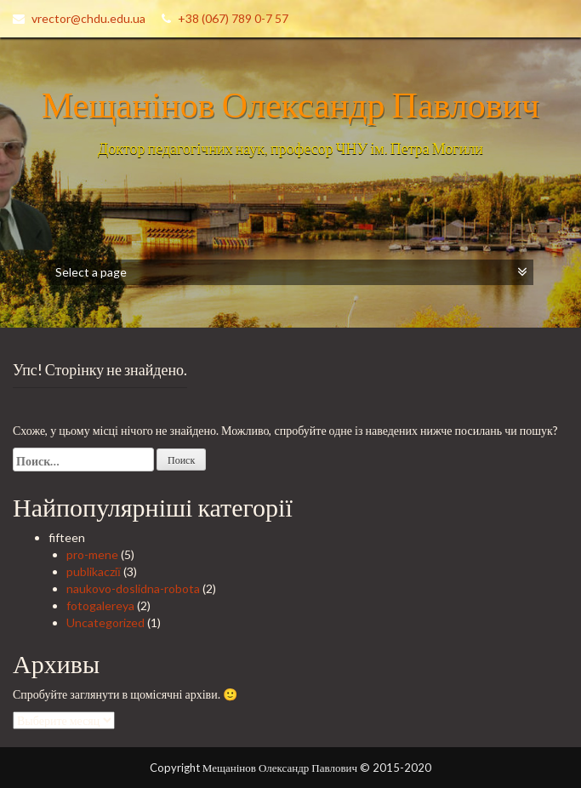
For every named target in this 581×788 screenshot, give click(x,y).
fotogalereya (100, 605)
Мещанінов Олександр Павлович (290, 104)
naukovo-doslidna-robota (133, 588)
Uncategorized (105, 622)
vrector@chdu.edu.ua (88, 18)
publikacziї (93, 571)
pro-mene (92, 554)
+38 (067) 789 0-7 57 (233, 18)
